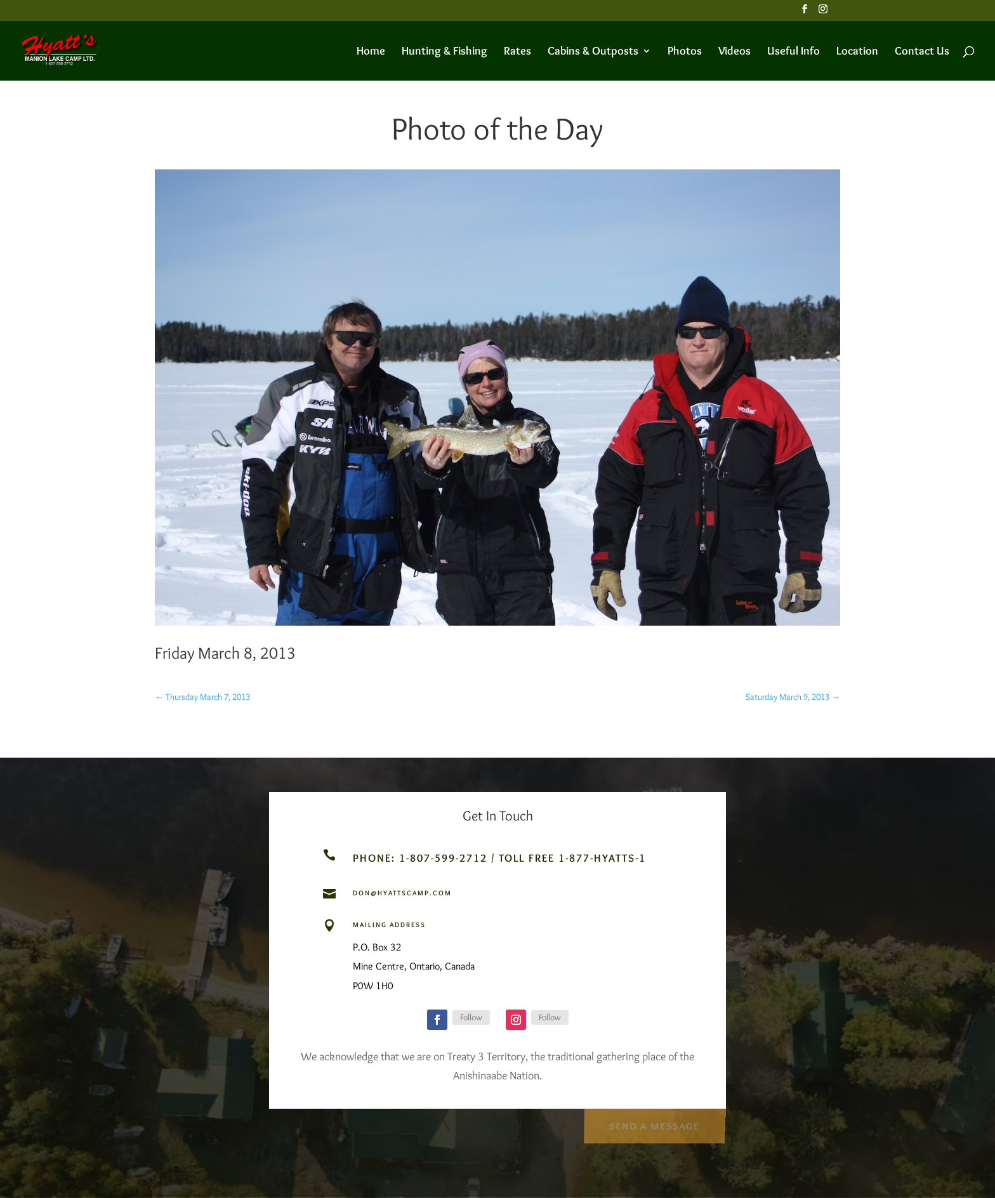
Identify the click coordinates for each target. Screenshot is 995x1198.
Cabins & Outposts (593, 52)
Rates (517, 52)
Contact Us (922, 52)
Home (371, 52)
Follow (471, 1017)
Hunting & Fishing (444, 52)
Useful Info (793, 52)
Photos (685, 52)
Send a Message (654, 1123)
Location (857, 52)
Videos (734, 52)
